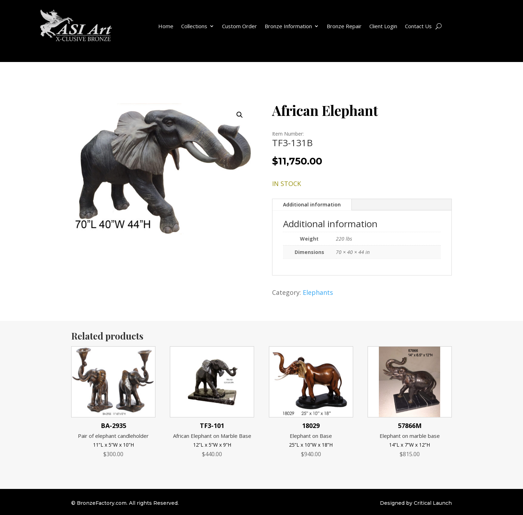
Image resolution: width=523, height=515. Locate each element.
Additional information (312, 204)
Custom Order (239, 26)
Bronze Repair (344, 26)
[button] (239, 114)
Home (165, 26)
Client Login (383, 26)
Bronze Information (288, 26)
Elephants (318, 292)
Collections (194, 26)
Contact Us (418, 26)
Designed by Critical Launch (416, 503)
